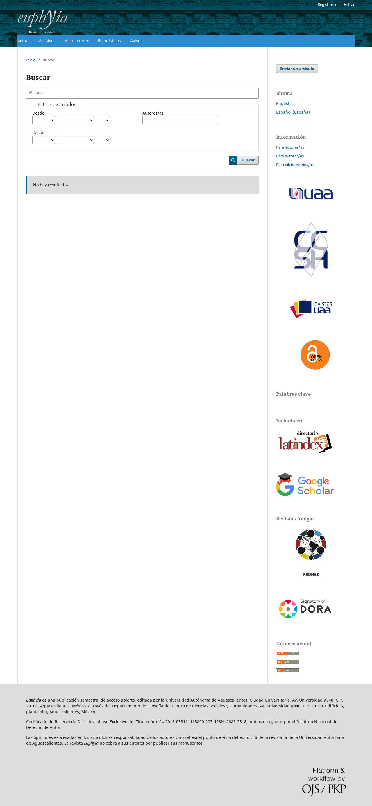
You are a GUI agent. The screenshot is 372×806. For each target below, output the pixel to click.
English (283, 103)
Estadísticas (109, 40)
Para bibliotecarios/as (295, 164)
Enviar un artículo (297, 68)
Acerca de (75, 40)
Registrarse (327, 4)
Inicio (30, 60)
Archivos (47, 40)
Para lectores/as (290, 147)
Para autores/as (290, 155)
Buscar (248, 160)
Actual (23, 40)
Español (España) (293, 112)
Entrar (349, 4)
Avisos (136, 40)
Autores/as (153, 113)
